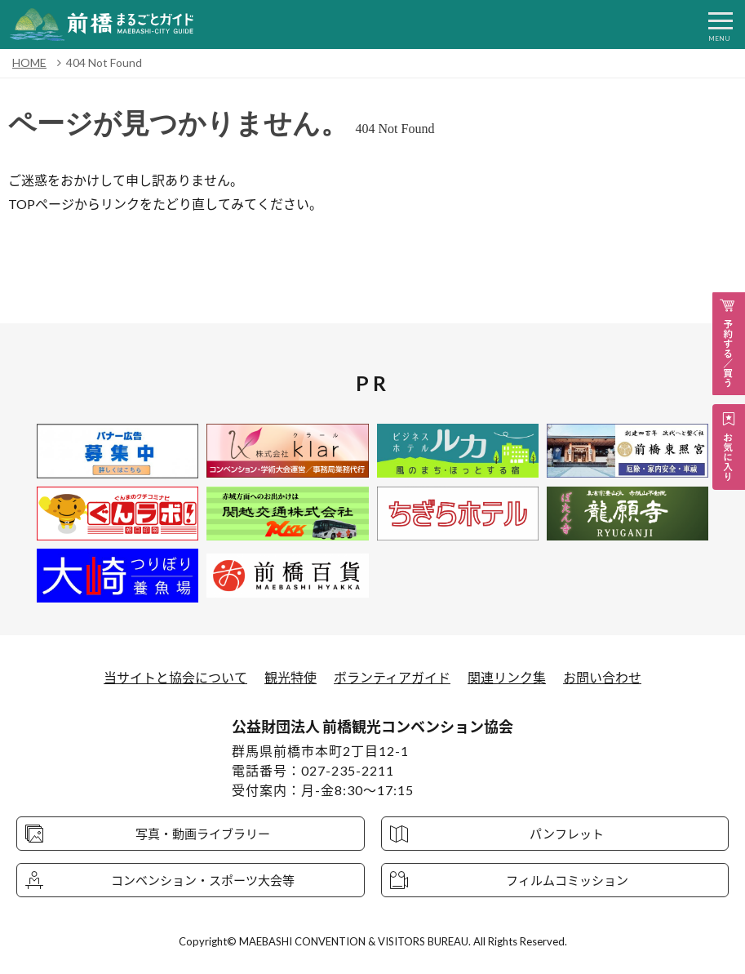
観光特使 (290, 677)
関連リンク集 (507, 677)
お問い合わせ (602, 677)
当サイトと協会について (175, 677)
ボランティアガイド (392, 677)
